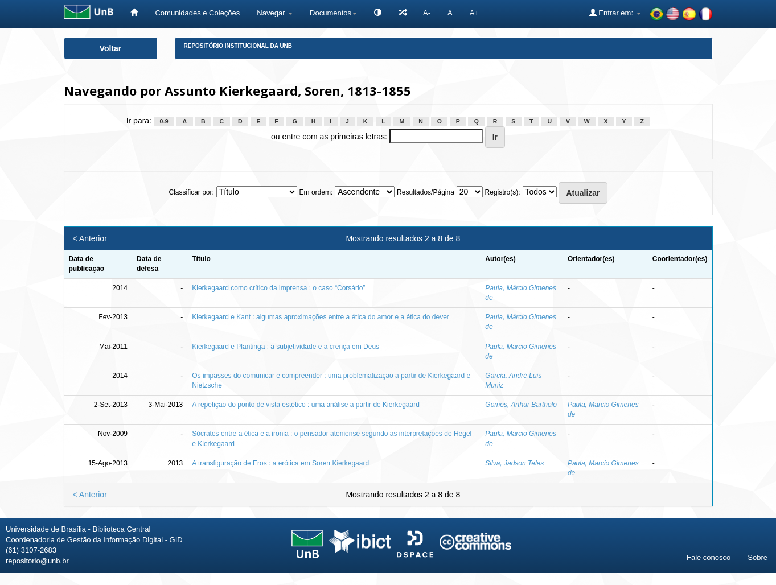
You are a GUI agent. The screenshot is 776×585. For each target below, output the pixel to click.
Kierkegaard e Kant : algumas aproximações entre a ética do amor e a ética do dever (320, 317)
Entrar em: (615, 12)
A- (426, 13)
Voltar (111, 48)
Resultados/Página (425, 192)
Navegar (275, 13)
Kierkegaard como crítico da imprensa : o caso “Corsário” (278, 288)
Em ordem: (316, 192)
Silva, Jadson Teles (514, 463)
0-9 (163, 121)
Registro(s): (502, 192)
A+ (474, 13)
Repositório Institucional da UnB (238, 46)
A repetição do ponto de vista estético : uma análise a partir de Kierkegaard (306, 405)
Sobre (757, 557)
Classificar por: (191, 192)
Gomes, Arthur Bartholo (521, 405)
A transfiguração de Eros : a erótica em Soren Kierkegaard (280, 463)
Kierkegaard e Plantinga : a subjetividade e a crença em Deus (285, 347)
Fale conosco (708, 557)
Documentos (333, 13)
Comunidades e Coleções (197, 13)
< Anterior (90, 238)
